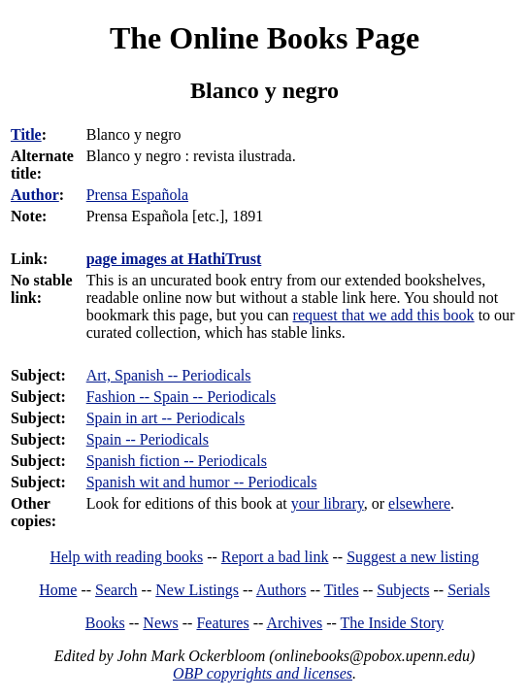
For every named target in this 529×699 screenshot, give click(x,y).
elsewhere (419, 503)
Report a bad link (275, 557)
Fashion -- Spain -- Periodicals (181, 396)
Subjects (403, 590)
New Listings (197, 590)
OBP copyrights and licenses (262, 673)
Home (58, 590)
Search (116, 590)
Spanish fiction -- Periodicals (176, 460)
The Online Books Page (264, 37)
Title (26, 134)
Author (35, 194)
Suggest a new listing (413, 557)
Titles (341, 590)
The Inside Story (393, 623)
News (160, 623)
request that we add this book (384, 315)
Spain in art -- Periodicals (166, 418)
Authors (281, 590)
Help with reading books (126, 557)
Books (105, 623)
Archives (294, 623)
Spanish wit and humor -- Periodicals (201, 482)
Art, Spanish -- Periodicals (168, 375)
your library (327, 503)
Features (222, 623)
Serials (468, 590)
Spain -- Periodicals (147, 439)
